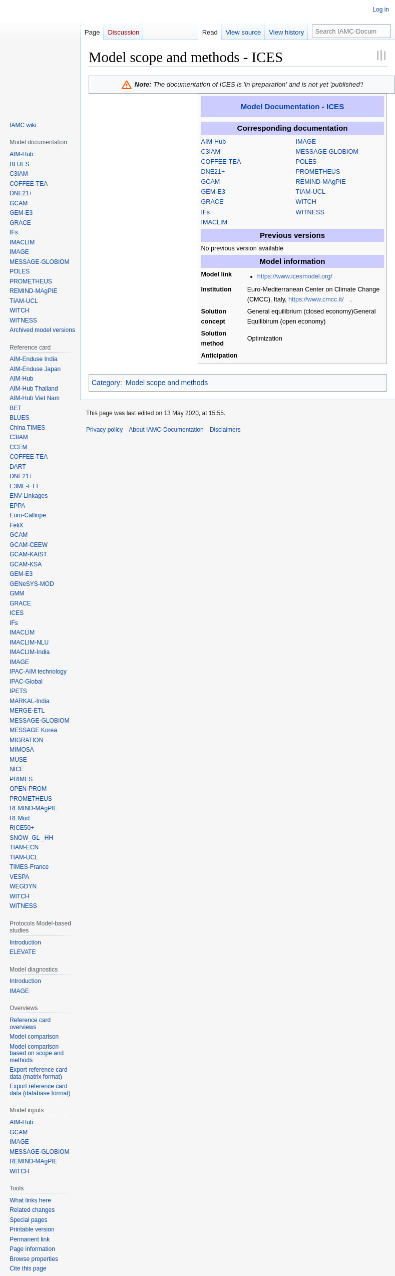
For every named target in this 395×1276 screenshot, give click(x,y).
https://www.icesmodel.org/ (294, 276)
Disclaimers (225, 429)
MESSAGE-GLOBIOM (327, 151)
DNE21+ (213, 171)
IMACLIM (214, 222)
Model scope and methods (167, 383)
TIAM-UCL (310, 191)
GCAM (210, 181)
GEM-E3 (213, 191)
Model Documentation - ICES (292, 106)
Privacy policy (104, 429)
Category (106, 383)
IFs (205, 212)
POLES (306, 161)
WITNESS (310, 212)
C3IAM (211, 151)
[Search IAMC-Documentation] (351, 31)
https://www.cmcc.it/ (316, 299)
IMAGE (306, 141)
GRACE (212, 201)
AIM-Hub (213, 141)
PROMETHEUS (318, 171)
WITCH (306, 201)
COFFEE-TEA (221, 161)
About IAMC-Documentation (166, 429)
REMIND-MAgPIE (321, 181)
